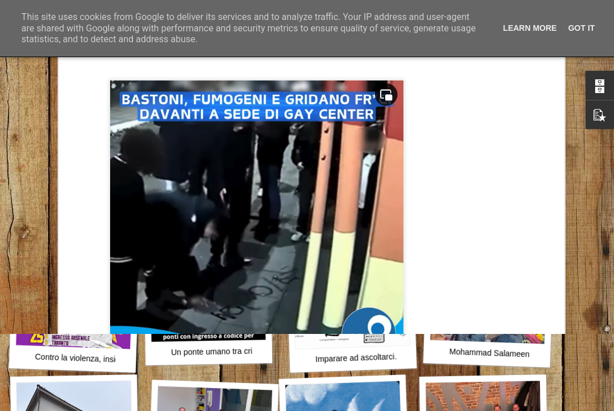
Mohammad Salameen (489, 353)
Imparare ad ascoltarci (354, 358)
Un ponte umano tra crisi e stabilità (232, 351)
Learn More (530, 28)
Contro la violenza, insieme (83, 358)
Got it (581, 28)
